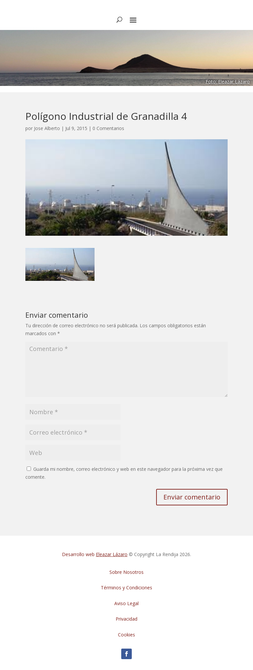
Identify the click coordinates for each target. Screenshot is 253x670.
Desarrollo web (94, 554)
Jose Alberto (47, 128)
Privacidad (126, 619)
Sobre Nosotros (126, 572)
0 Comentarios (108, 128)
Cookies (126, 634)
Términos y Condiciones (126, 587)
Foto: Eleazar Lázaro (228, 81)
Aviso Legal (126, 603)
